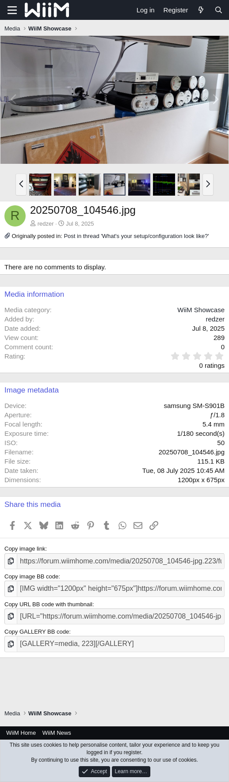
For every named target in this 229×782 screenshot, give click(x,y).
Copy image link (25, 548)
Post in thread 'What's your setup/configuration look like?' (136, 236)
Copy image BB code (31, 576)
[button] (21, 185)
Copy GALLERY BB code (36, 631)
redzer (46, 223)
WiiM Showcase (201, 310)
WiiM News (56, 732)
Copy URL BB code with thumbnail (48, 604)
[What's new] (201, 10)
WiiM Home (21, 732)
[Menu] (12, 10)
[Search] (218, 10)
